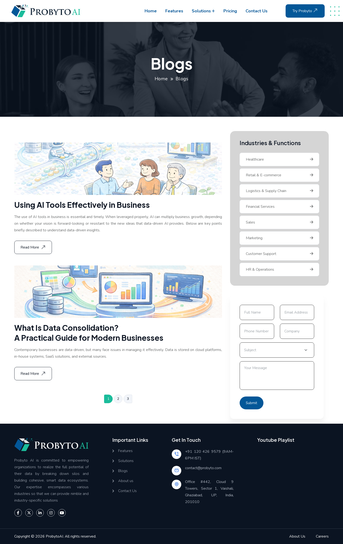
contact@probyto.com (203, 468)
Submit (251, 403)
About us (125, 480)
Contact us (256, 11)
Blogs (123, 470)
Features (174, 11)
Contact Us (127, 490)
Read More (33, 247)
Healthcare (255, 159)
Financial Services (260, 206)
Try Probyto (306, 10)
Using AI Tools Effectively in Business (82, 204)
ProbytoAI (54, 536)
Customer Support (261, 253)
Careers (322, 536)
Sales (250, 222)
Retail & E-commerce (263, 175)
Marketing (254, 238)
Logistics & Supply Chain (266, 190)
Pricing (230, 11)
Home (151, 11)
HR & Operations (260, 269)
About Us (297, 536)
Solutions (201, 11)
